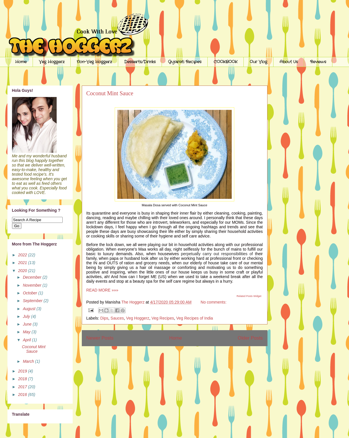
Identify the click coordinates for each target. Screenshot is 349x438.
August (29, 308)
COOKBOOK (225, 62)
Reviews (318, 62)
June (28, 324)
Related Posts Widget (249, 296)
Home (21, 62)
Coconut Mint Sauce (109, 93)
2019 (23, 371)
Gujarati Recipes (184, 62)
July (27, 316)
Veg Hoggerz (51, 62)
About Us (288, 62)
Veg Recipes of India (194, 318)
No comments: (213, 302)
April (27, 340)
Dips (104, 318)
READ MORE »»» (102, 290)
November (32, 285)
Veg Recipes (163, 318)
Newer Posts (100, 338)
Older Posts (250, 338)
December (32, 277)
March (29, 361)
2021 (23, 262)
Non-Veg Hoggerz (94, 62)
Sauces (117, 318)
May (27, 332)
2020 (23, 270)
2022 (23, 255)
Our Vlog (258, 62)
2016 (23, 394)
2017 (23, 387)
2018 (23, 378)
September (33, 300)
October (30, 293)
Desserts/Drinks (140, 62)
